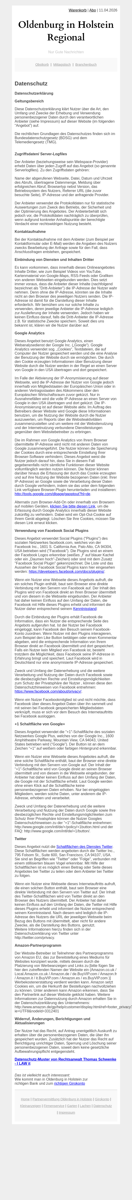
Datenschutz (102, 1106)
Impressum (67, 1112)
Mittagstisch (62, 64)
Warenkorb (78, 10)
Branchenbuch (86, 64)
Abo (92, 10)
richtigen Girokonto (69, 1083)
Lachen (85, 1106)
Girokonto (102, 1099)
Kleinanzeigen (30, 1106)
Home (25, 1099)
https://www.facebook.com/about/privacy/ (48, 691)
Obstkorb (42, 64)
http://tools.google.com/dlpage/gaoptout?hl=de (52, 494)
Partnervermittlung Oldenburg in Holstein (62, 1099)
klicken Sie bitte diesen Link (72, 506)
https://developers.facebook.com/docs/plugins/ (66, 571)
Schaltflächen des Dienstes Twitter (84, 847)
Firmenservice (54, 1106)
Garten (72, 1106)
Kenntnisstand (84, 609)
